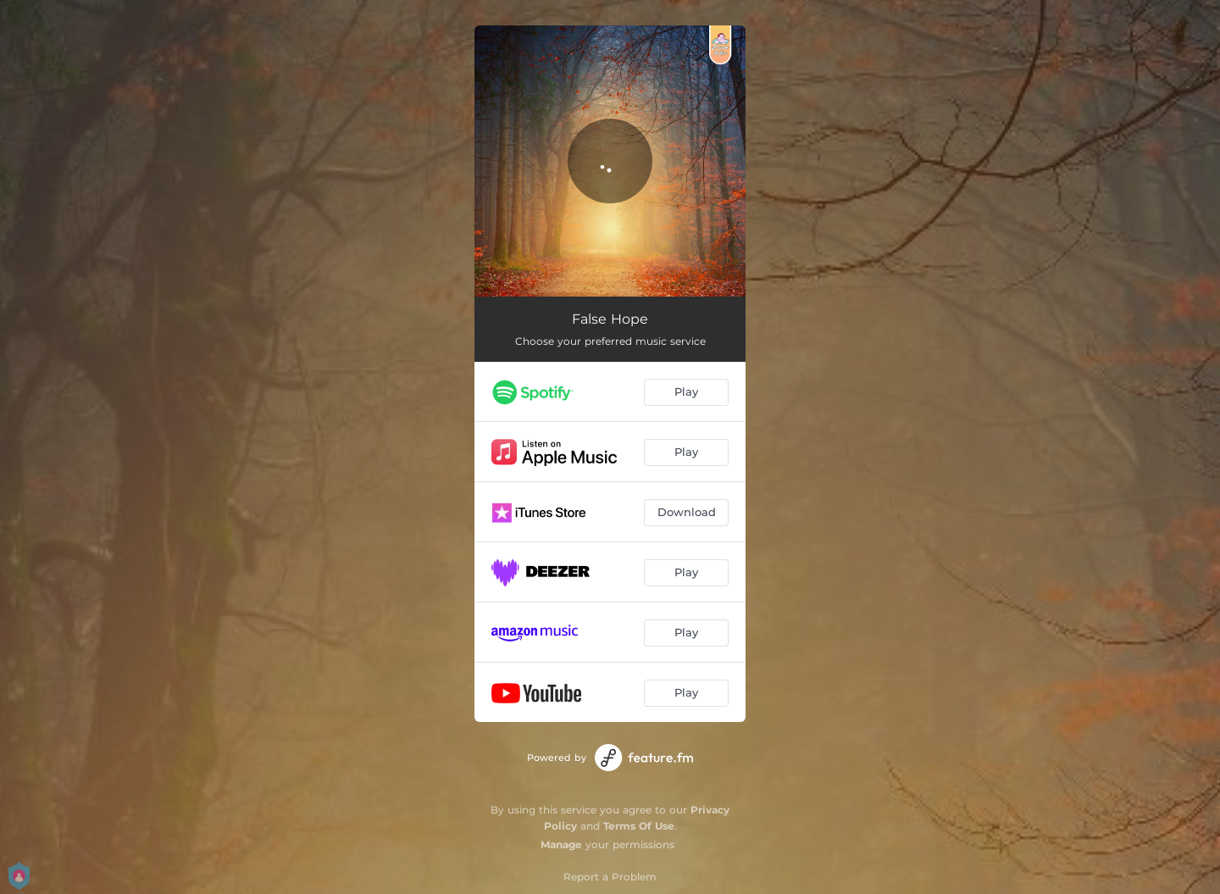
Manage (561, 844)
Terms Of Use (638, 825)
